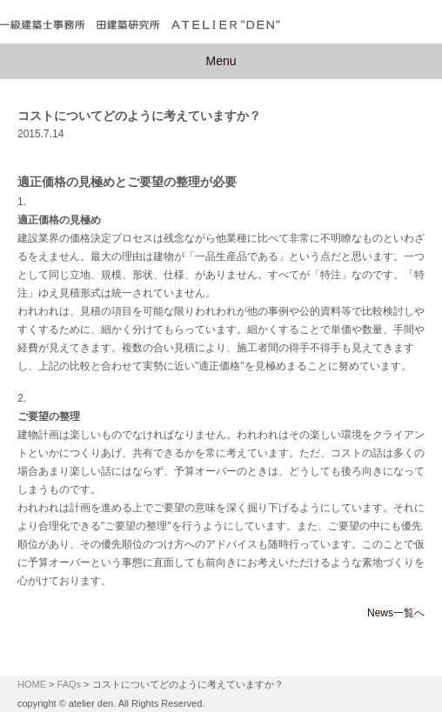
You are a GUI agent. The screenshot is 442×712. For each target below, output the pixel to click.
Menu (220, 61)
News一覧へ (396, 613)
